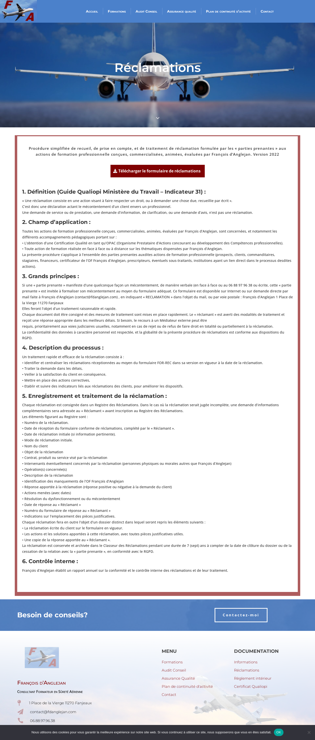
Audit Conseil (146, 11)
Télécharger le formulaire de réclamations (159, 171)
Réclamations (246, 670)
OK (278, 732)
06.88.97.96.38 (42, 720)
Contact (267, 11)
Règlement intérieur (252, 678)
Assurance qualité (181, 11)
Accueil (92, 11)
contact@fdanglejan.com (53, 711)
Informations (245, 662)
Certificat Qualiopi (250, 686)
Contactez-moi (241, 614)
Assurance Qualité (178, 678)
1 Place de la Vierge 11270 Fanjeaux (60, 703)
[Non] (308, 732)
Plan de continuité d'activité (187, 686)
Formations (117, 11)
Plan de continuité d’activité (228, 11)
